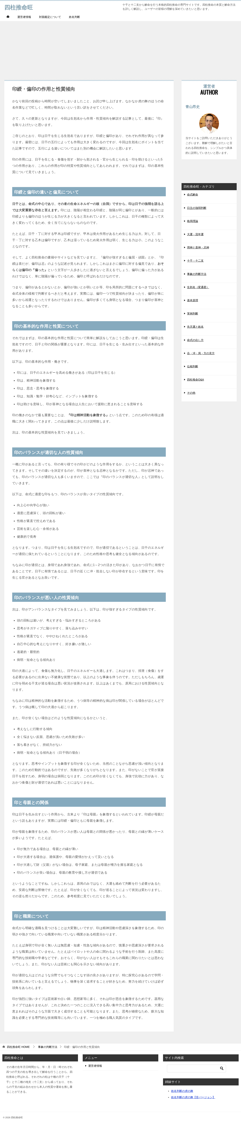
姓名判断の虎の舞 (182, 1091)
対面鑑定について (50, 16)
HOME (18, 1046)
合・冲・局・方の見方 (201, 353)
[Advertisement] (120, 48)
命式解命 (192, 194)
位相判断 (192, 366)
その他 (191, 392)
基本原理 (192, 300)
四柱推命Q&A (195, 379)
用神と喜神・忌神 (198, 247)
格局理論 (192, 221)
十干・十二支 (195, 260)
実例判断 (192, 313)
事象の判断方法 (196, 274)
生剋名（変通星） (198, 287)
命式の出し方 (195, 340)
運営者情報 (24, 16)
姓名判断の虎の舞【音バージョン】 (193, 1097)
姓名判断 (74, 16)
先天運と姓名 (195, 326)
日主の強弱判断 (196, 207)
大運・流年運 (195, 234)
